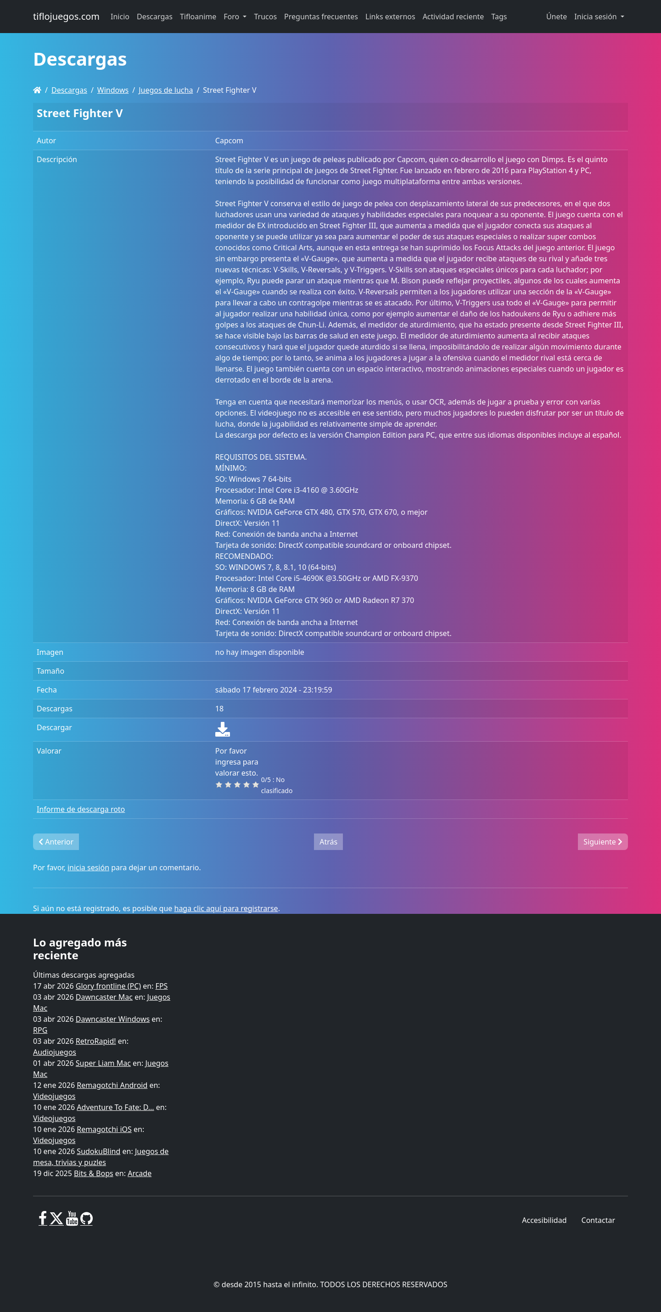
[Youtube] (72, 1222)
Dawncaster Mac (104, 997)
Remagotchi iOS (104, 1129)
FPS (162, 986)
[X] (56, 1222)
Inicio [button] (120, 16)
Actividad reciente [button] (453, 16)
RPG (40, 1030)
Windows (113, 90)
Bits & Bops (93, 1173)
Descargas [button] (155, 16)
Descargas (69, 90)
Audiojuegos (54, 1052)
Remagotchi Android (112, 1085)
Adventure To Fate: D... (115, 1107)
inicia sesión (88, 867)
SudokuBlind (98, 1151)
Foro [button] (232, 16)
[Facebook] (43, 1222)
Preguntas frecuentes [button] (321, 16)
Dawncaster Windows (113, 1019)
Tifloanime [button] (198, 16)
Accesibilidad (544, 1220)
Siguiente (602, 842)
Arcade (139, 1173)
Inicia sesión (596, 16)
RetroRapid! (96, 1041)
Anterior (56, 842)
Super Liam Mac (103, 1063)
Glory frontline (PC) (108, 986)
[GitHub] (86, 1222)
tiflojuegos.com (66, 16)
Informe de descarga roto (81, 809)
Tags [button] (499, 16)
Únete (556, 16)
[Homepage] (37, 90)
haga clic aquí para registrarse (226, 908)
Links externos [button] (390, 16)
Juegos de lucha (166, 90)
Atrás (328, 842)
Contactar (598, 1220)
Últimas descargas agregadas (83, 975)
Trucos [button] (265, 16)
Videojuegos (54, 1096)
